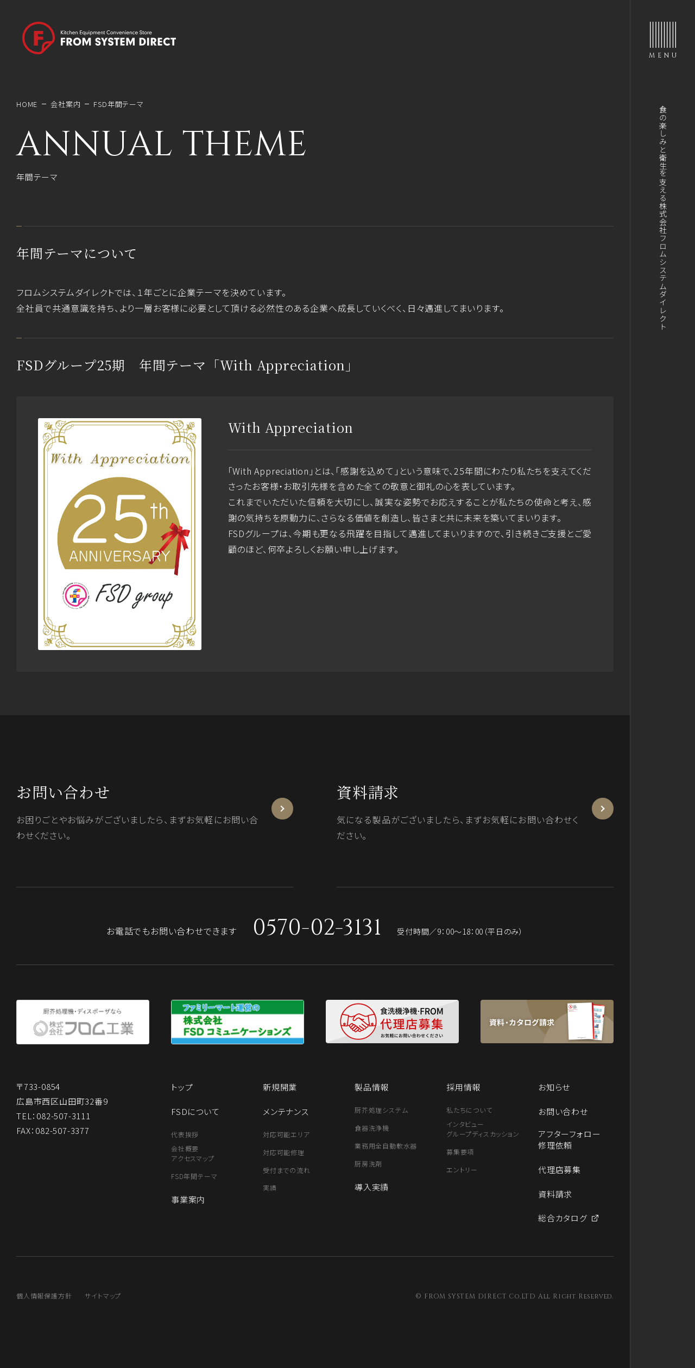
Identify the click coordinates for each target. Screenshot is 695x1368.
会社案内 (65, 104)
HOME (26, 104)
